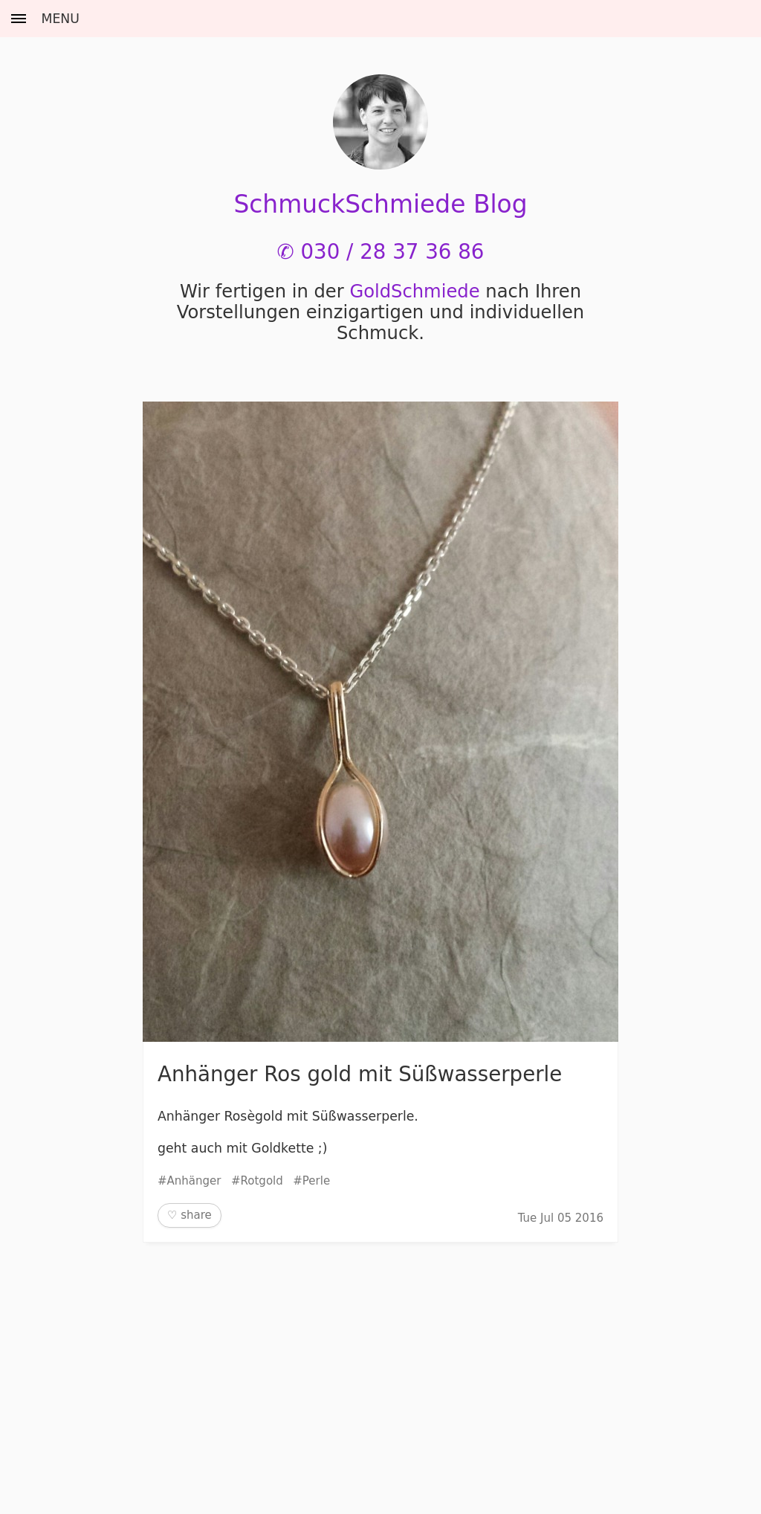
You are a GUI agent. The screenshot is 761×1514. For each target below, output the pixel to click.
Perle (316, 1181)
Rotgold (262, 1181)
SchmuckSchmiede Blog (380, 204)
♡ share (189, 1215)
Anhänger (194, 1181)
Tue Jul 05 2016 (560, 1218)
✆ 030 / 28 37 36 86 (381, 251)
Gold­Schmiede (414, 291)
